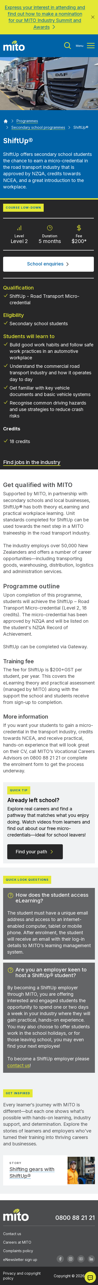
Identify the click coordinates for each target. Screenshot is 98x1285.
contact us (18, 1065)
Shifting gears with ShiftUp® (32, 1172)
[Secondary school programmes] (38, 127)
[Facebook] (60, 1259)
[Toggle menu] (79, 45)
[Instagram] (70, 1259)
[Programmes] (27, 121)
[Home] (5, 121)
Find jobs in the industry (32, 462)
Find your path (35, 851)
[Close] (93, 17)
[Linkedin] (91, 1259)
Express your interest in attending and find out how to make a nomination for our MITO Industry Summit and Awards (45, 17)
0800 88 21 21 (75, 1217)
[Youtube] (81, 1259)
